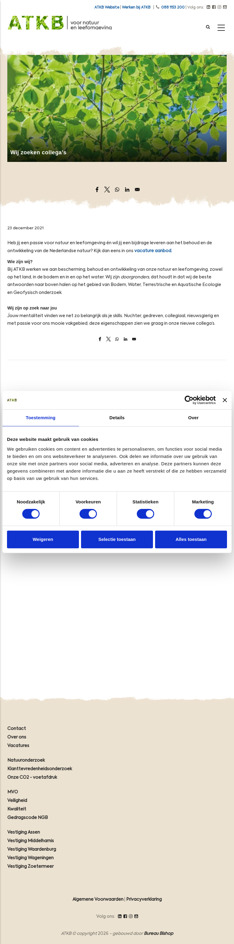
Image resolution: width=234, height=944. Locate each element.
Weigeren (43, 539)
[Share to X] (107, 189)
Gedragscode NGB (27, 818)
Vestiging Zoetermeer (30, 866)
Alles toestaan (191, 539)
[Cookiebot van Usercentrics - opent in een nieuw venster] (189, 400)
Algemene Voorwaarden (98, 899)
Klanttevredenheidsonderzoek (39, 769)
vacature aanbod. (153, 251)
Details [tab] (117, 417)
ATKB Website (106, 7)
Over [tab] (193, 417)
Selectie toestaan (117, 539)
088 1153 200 (173, 7)
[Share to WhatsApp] (117, 189)
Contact (16, 729)
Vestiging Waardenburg (31, 849)
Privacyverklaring (144, 899)
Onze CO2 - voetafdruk (32, 777)
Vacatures (18, 746)
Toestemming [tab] (41, 417)
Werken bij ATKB (136, 7)
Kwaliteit (16, 809)
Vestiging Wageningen (30, 858)
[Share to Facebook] (97, 189)
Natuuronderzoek (26, 760)
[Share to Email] (137, 189)
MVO (12, 792)
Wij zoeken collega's (38, 152)
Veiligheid (17, 801)
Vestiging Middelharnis (30, 841)
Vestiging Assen (23, 832)
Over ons (16, 737)
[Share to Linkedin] (127, 189)
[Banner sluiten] (225, 400)
